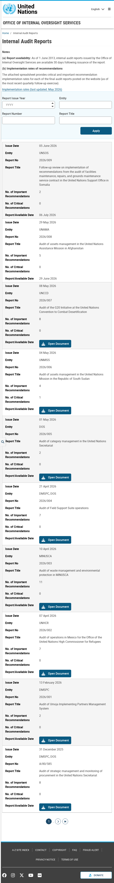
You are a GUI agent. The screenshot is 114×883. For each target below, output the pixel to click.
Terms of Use (69, 859)
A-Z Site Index (20, 850)
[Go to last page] (65, 821)
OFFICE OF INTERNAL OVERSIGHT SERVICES (42, 23)
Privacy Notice (45, 859)
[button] (55, 343)
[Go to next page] (58, 821)
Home (5, 33)
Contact (40, 850)
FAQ (74, 850)
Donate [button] (96, 875)
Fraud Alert (91, 850)
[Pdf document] (34, 89)
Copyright (59, 850)
